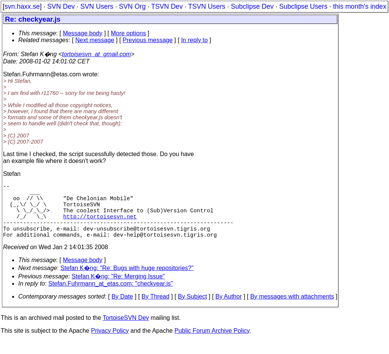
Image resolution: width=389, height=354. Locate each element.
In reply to (194, 40)
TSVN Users (206, 6)
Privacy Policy (110, 344)
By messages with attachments (292, 310)
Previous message (148, 40)
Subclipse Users (303, 6)
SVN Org (132, 6)
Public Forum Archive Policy (211, 344)
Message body (82, 33)
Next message (94, 40)
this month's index (359, 6)
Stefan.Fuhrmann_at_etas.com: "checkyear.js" (110, 297)
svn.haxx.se (22, 6)
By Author (228, 310)
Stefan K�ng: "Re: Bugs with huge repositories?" (126, 281)
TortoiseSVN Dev (126, 331)
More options (128, 33)
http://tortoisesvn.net (99, 225)
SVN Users (96, 6)
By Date (122, 310)
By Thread (156, 310)
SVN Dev (60, 6)
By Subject (192, 310)
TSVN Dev (167, 6)
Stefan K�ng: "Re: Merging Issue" (118, 290)
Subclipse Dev (252, 6)
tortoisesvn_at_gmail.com (96, 54)
